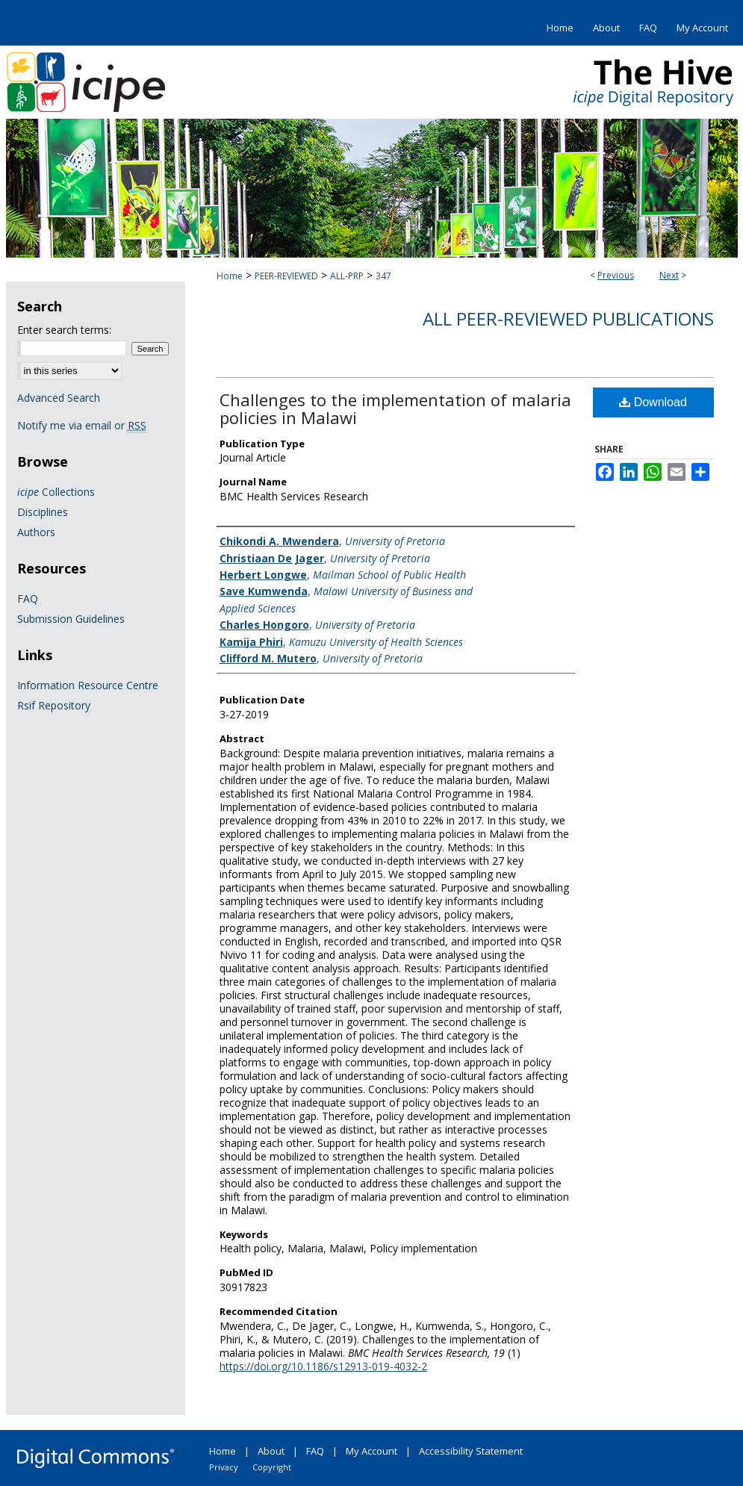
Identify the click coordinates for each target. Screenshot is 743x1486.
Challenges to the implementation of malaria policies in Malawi (395, 408)
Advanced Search (58, 398)
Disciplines (42, 512)
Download (653, 402)
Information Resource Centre (87, 685)
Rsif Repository (53, 705)
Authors (36, 532)
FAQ (27, 598)
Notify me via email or (81, 425)
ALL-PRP (347, 276)
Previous (615, 275)
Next (669, 275)
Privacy (223, 1467)
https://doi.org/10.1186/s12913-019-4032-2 (323, 1366)
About (271, 1451)
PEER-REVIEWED (286, 276)
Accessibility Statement (471, 1451)
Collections (56, 492)
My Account (371, 1451)
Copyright (271, 1467)
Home (230, 276)
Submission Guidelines (71, 619)
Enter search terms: (64, 330)
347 (383, 276)
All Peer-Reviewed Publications (568, 318)
